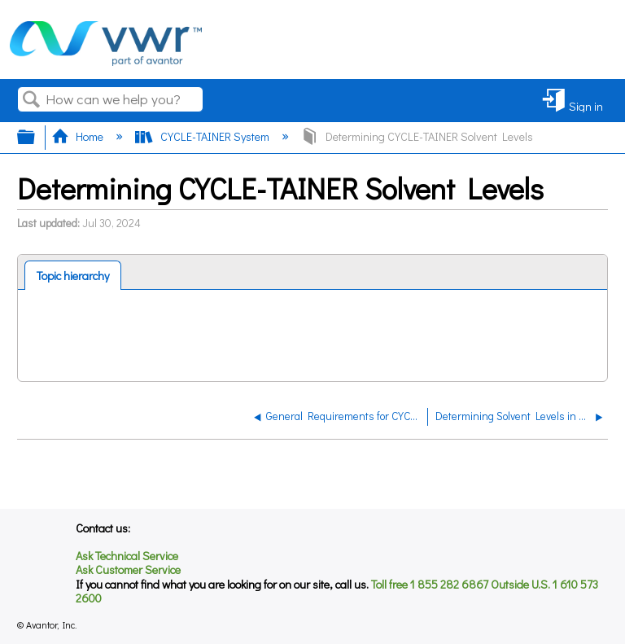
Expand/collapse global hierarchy (36, 136)
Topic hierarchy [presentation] (73, 275)
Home (78, 136)
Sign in (586, 105)
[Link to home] (106, 61)
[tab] (73, 275)
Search (31, 99)
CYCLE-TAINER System (203, 136)
